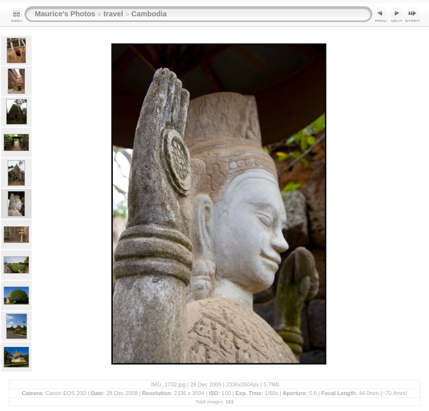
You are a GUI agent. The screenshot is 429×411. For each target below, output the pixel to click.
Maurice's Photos (65, 14)
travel (113, 14)
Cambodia (149, 14)
